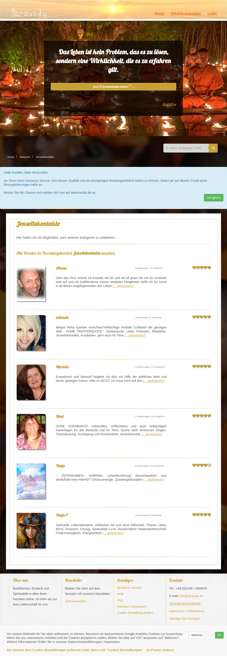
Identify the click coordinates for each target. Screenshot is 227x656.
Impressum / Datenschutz (186, 611)
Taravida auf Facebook (185, 603)
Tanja (60, 465)
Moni (60, 416)
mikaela (62, 317)
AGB (120, 594)
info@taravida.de (191, 596)
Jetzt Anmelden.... (77, 601)
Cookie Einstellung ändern (135, 613)
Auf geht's (214, 197)
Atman (61, 268)
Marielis (62, 366)
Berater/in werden (129, 588)
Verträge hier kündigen (184, 618)
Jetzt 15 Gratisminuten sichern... (113, 86)
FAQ (120, 600)
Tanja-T (62, 515)
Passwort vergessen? (132, 606)
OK (219, 635)
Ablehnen (197, 635)
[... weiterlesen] (123, 286)
